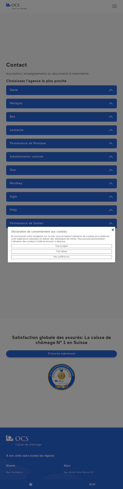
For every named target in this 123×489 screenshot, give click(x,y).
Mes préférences (61, 257)
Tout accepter (61, 246)
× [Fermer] (112, 229)
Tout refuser (61, 252)
